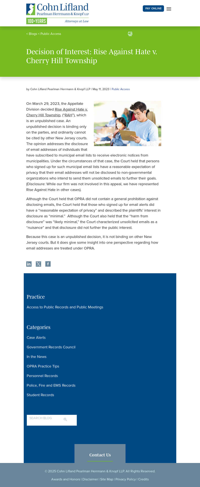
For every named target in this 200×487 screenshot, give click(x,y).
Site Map (106, 479)
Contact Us (100, 455)
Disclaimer (90, 479)
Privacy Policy (125, 479)
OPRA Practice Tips (43, 366)
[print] (130, 34)
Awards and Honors (65, 479)
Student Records (40, 395)
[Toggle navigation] (169, 8)
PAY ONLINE (153, 8)
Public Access (50, 34)
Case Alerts (36, 337)
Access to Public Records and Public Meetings (65, 307)
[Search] (69, 417)
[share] (29, 264)
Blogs (33, 34)
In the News (36, 356)
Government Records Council (51, 347)
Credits (143, 479)
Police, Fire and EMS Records (51, 385)
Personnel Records (42, 375)
